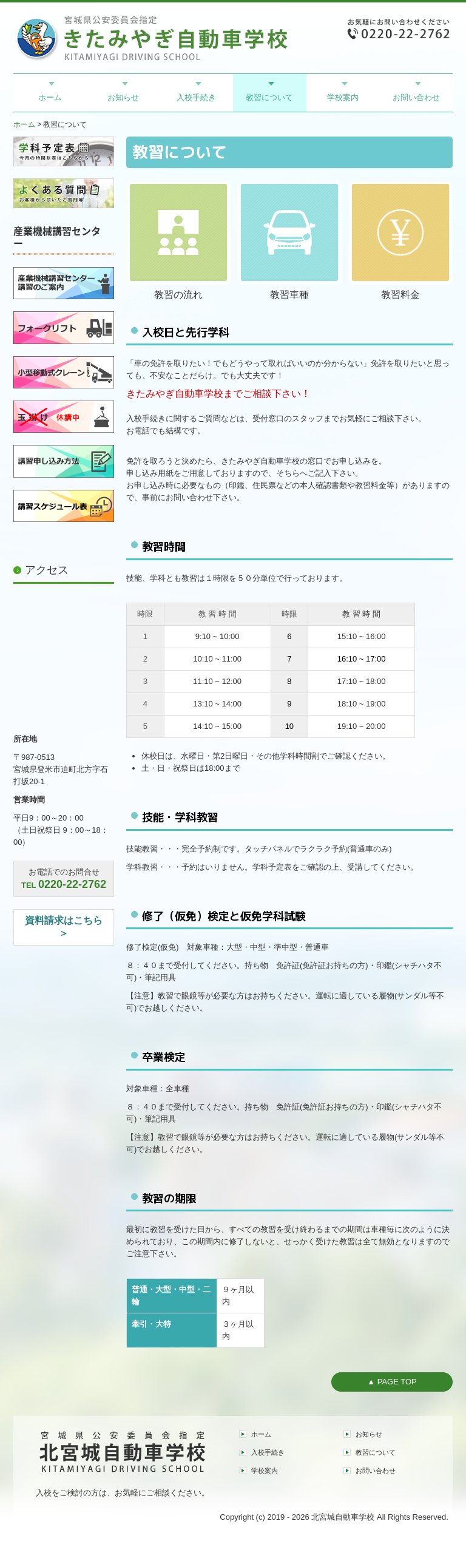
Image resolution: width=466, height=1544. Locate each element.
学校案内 (343, 97)
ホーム (50, 97)
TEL (63, 885)
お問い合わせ (416, 97)
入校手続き (196, 97)
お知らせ (123, 97)
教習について (269, 97)
